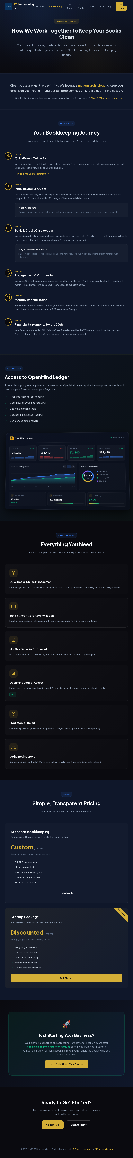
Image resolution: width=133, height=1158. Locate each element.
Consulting (106, 6)
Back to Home (79, 1124)
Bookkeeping (55, 6)
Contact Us (52, 1124)
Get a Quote (66, 893)
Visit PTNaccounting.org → (106, 98)
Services (39, 6)
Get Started (120, 6)
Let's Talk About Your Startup (66, 1064)
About (93, 6)
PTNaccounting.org (104, 1149)
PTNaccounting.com (82, 1149)
